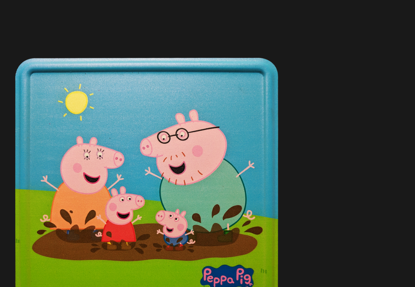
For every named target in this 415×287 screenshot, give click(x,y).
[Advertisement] (147, 40)
